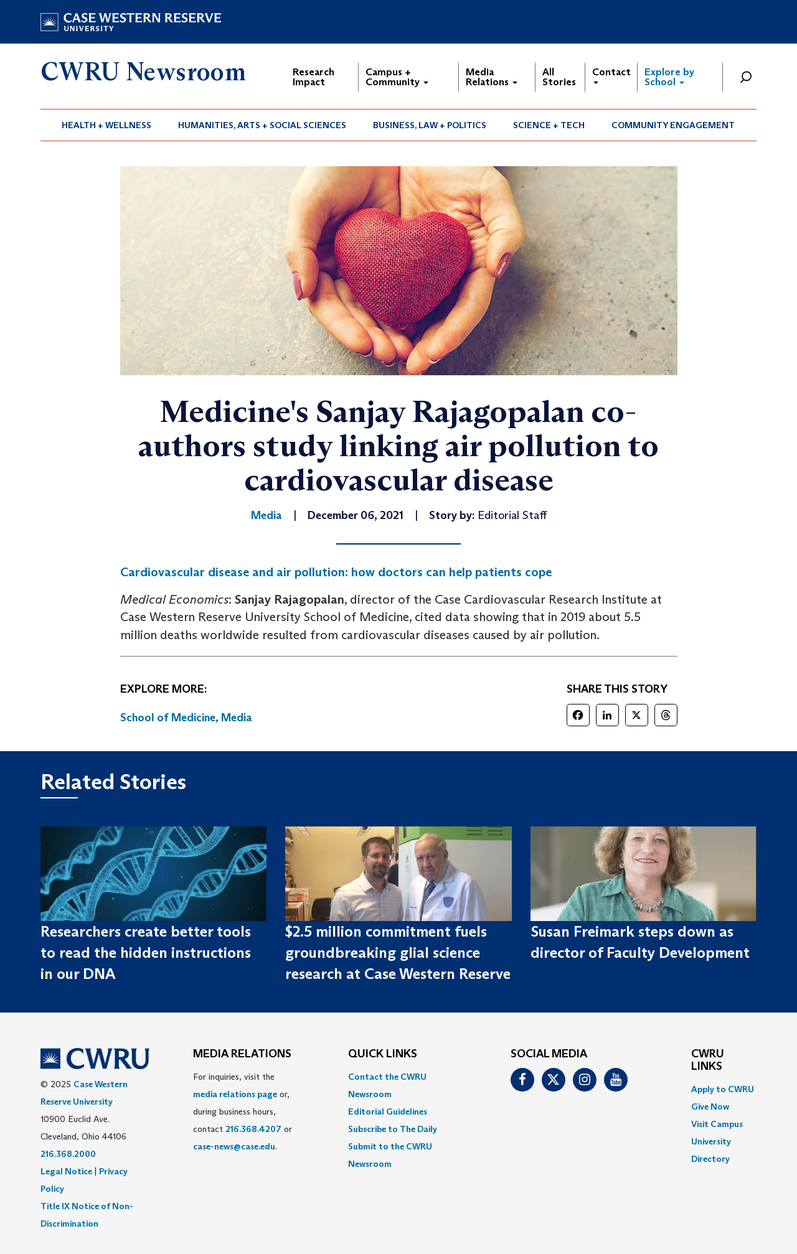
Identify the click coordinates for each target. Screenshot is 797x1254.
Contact (611, 75)
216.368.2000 (68, 1153)
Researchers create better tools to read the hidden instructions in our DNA (145, 952)
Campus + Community (396, 77)
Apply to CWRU (722, 1089)
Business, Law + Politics (429, 125)
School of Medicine (167, 717)
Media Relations (491, 77)
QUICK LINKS (382, 1054)
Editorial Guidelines (387, 1111)
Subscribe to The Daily (392, 1129)
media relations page (235, 1094)
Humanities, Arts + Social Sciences (262, 125)
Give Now (710, 1106)
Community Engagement (673, 125)
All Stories (559, 77)
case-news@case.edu (234, 1146)
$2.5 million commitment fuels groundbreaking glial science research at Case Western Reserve (398, 952)
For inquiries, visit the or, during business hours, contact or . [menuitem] (242, 1111)
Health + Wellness (106, 125)
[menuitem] (107, 125)
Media (236, 717)
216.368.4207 (253, 1129)
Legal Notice (66, 1171)
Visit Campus (717, 1124)
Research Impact (313, 77)
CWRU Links (707, 1060)
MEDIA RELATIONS (242, 1054)
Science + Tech (549, 125)
